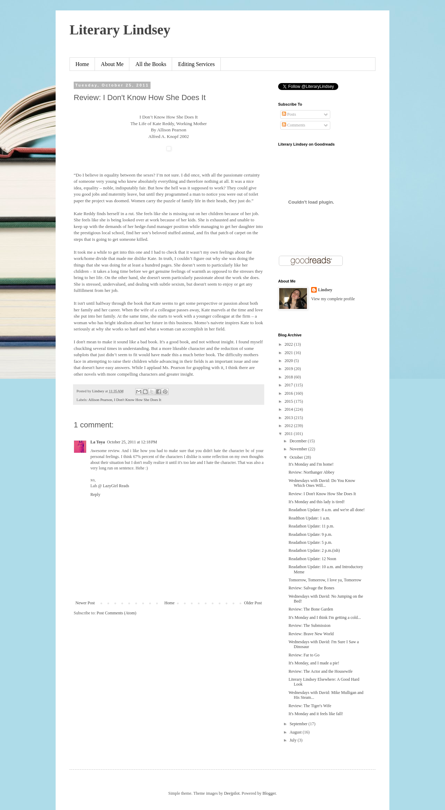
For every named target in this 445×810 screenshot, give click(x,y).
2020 (289, 360)
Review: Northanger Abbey (311, 472)
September (299, 723)
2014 (289, 409)
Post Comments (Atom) (116, 613)
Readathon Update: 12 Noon (312, 558)
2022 (289, 344)
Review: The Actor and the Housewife (321, 671)
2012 (289, 425)
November (299, 449)
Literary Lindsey (120, 30)
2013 (289, 417)
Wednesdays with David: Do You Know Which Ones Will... (322, 483)
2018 (289, 377)
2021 (289, 352)
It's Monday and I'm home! (311, 464)
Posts (289, 114)
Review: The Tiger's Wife (310, 705)
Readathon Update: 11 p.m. (311, 526)
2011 (289, 433)
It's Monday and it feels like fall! (316, 713)
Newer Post (85, 602)
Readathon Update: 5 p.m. (310, 542)
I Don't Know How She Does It (137, 400)
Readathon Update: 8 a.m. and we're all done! (327, 509)
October (297, 457)
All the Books (150, 64)
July (294, 740)
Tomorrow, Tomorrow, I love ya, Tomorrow (325, 580)
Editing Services (196, 64)
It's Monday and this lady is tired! (317, 501)
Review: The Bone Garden (311, 609)
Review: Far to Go (304, 655)
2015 (289, 401)
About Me (112, 64)
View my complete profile (333, 298)
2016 (289, 393)
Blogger (269, 793)
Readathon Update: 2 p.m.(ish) (314, 550)
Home (82, 64)
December (299, 441)
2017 (289, 385)
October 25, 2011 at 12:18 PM (132, 442)
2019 (289, 368)
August (296, 732)
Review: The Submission (309, 625)
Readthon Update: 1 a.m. (309, 518)
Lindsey (325, 289)
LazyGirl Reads (116, 485)
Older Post (253, 602)
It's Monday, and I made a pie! (314, 663)
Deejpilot (232, 793)
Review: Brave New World (311, 633)
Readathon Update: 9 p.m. (310, 534)
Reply (95, 494)
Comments (293, 125)
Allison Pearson (100, 400)
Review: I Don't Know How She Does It (322, 493)
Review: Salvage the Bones (311, 588)
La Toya (97, 442)
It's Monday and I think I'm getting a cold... (325, 617)
